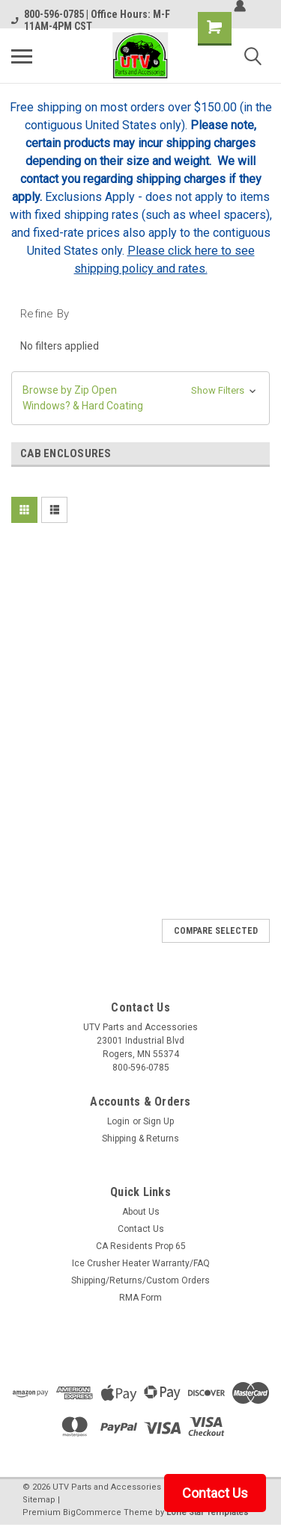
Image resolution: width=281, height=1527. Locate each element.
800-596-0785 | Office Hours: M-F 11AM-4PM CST (90, 20)
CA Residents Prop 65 (141, 1246)
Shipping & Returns (140, 1138)
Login (118, 1121)
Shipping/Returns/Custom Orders (140, 1280)
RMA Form (140, 1297)
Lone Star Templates (207, 1512)
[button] (140, 398)
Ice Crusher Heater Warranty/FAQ (141, 1263)
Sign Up (158, 1121)
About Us (141, 1212)
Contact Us (141, 1229)
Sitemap (38, 1500)
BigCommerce (92, 1512)
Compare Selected (216, 931)
